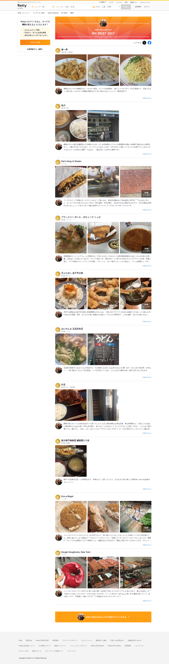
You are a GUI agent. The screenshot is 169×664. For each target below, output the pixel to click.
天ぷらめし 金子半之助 (72, 273)
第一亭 (64, 49)
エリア (111, 2)
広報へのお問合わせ (117, 640)
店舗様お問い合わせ (134, 640)
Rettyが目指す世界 (42, 640)
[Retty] (22, 6)
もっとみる (146, 193)
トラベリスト (71, 651)
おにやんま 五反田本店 (72, 329)
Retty (20, 640)
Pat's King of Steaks (71, 161)
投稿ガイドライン (60, 646)
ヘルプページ (139, 646)
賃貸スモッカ (36, 651)
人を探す (102, 2)
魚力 (63, 105)
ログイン (147, 7)
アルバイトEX (23, 651)
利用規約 (55, 640)
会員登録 (138, 7)
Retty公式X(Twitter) (114, 646)
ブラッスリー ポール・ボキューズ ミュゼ (80, 217)
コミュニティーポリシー (78, 646)
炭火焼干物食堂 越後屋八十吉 (75, 440)
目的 (126, 2)
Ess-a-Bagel (67, 496)
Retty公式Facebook (97, 646)
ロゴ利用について (44, 646)
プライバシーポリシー (70, 640)
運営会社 (29, 640)
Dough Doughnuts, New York (75, 552)
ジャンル (119, 2)
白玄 (63, 384)
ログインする (35, 42)
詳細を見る (146, 98)
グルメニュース (145, 2)
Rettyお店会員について (27, 646)
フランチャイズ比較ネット (54, 651)
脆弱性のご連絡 (101, 640)
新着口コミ (133, 2)
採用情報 (128, 646)
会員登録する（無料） (35, 49)
